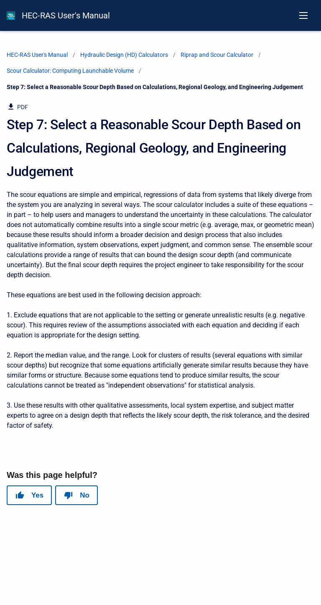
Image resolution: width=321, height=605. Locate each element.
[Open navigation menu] (303, 15)
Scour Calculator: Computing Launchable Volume (70, 70)
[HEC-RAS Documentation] (11, 15)
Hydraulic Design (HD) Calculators (124, 54)
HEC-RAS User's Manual (66, 15)
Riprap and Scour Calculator (217, 54)
